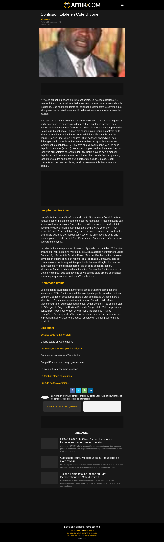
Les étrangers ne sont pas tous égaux (61, 348)
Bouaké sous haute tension (56, 334)
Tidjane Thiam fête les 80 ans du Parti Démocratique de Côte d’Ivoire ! (83, 475)
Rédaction (45, 19)
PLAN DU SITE (89, 530)
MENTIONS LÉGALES (89, 533)
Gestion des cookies (90, 536)
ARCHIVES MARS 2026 (75, 536)
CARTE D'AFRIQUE (76, 530)
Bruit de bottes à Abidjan (54, 383)
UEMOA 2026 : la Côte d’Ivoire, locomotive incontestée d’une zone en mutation (86, 441)
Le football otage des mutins (56, 376)
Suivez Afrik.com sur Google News (62, 406)
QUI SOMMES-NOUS (74, 533)
